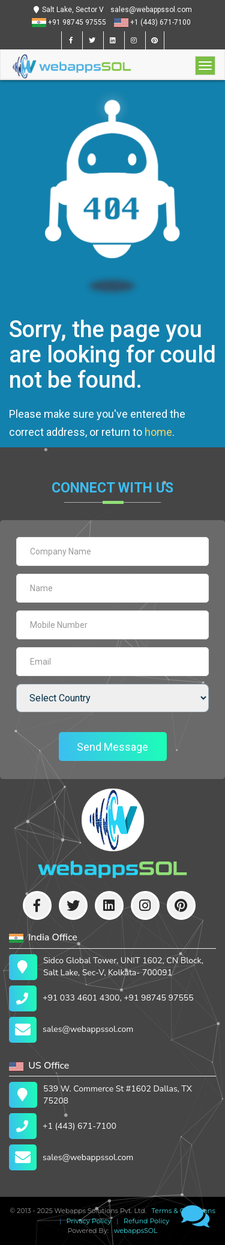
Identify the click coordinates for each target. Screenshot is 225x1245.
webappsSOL (134, 1230)
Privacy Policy (87, 1221)
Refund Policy (144, 1221)
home (158, 432)
